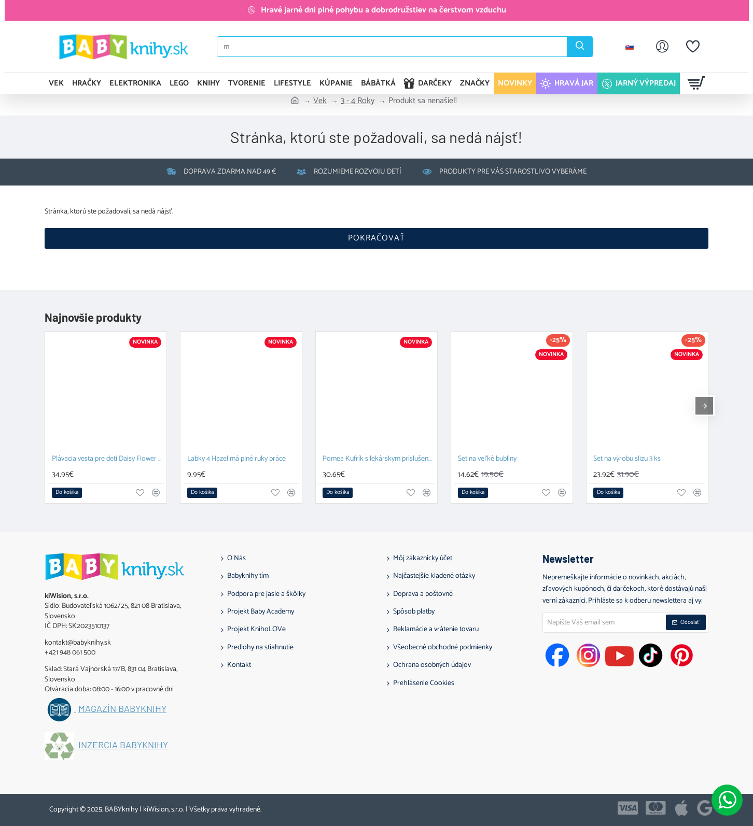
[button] (67, 493)
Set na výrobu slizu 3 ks (627, 459)
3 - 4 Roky (357, 101)
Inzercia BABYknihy (123, 745)
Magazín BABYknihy (122, 709)
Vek (320, 101)
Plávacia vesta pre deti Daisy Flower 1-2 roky (108, 459)
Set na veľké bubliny (487, 459)
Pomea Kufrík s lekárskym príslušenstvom (379, 459)
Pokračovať (376, 238)
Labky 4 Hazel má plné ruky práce (236, 459)
